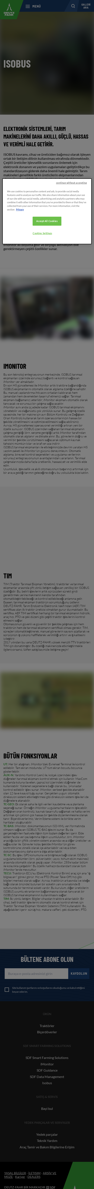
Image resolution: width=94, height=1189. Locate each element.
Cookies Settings (42, 233)
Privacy (20, 209)
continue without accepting (71, 182)
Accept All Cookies (47, 221)
